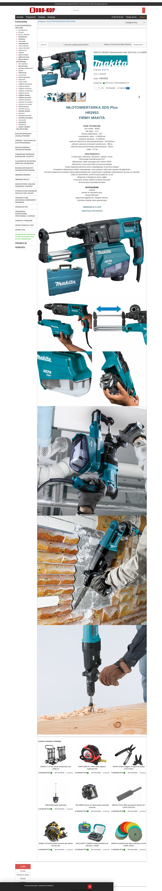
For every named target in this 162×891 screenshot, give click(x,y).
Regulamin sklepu (23, 875)
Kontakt (20, 17)
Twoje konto (131, 17)
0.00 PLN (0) (117, 17)
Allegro (142, 17)
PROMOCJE (21, 243)
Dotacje (41, 17)
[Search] (107, 10)
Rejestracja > (139, 45)
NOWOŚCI (20, 247)
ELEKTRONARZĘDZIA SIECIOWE (61, 21)
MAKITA (105, 70)
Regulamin (31, 17)
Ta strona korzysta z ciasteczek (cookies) (38, 885)
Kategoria (42, 21)
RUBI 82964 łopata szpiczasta (55, 805)
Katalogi (51, 17)
